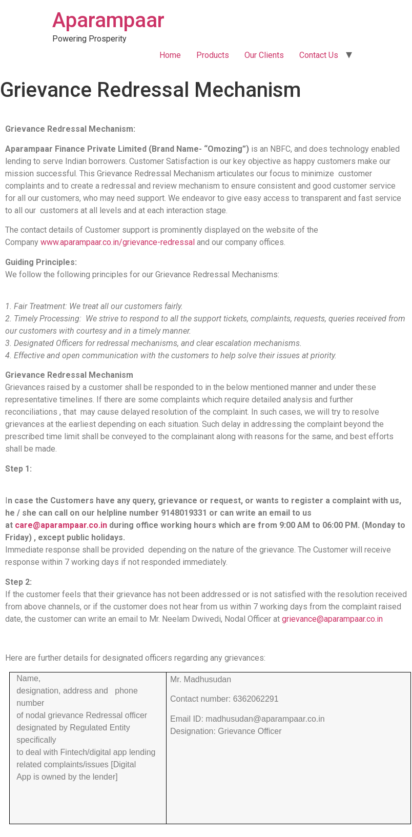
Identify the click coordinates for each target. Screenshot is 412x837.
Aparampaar (108, 20)
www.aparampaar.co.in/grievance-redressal (117, 242)
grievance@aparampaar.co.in (332, 619)
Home (170, 55)
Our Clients (264, 55)
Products (212, 55)
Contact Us (318, 55)
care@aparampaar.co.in (61, 525)
